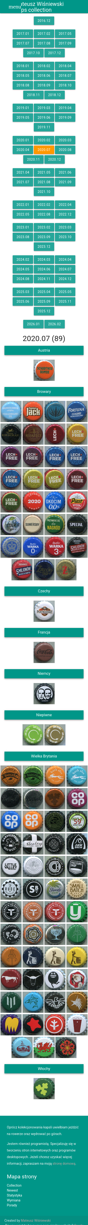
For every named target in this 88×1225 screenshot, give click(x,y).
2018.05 (22, 75)
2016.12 (44, 21)
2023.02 (44, 227)
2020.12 (54, 159)
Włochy (44, 1068)
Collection (14, 1185)
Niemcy (44, 673)
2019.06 (44, 117)
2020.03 (65, 140)
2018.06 (44, 75)
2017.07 (22, 43)
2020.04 (22, 150)
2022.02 (44, 205)
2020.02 (44, 140)
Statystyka (14, 1195)
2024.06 (44, 269)
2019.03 (44, 108)
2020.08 (65, 150)
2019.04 (65, 108)
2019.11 (44, 127)
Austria (44, 350)
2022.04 (65, 205)
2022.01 (22, 205)
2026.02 (54, 324)
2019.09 (65, 117)
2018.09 (44, 85)
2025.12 (44, 311)
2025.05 (65, 292)
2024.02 (22, 259)
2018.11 (33, 95)
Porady (12, 1205)
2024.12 (65, 279)
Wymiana (13, 1200)
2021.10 (44, 192)
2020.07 (44, 150)
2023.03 (65, 227)
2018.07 (65, 75)
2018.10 (65, 85)
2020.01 (22, 140)
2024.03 (44, 259)
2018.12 (54, 95)
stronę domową (64, 1163)
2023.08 (22, 237)
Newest (12, 1190)
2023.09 (44, 237)
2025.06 (22, 301)
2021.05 (44, 172)
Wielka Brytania (44, 756)
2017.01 (22, 34)
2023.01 (22, 227)
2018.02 (44, 66)
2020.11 (33, 159)
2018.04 (65, 66)
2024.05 (22, 269)
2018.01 (22, 66)
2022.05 (22, 214)
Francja (44, 632)
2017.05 (65, 34)
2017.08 (44, 43)
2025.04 (44, 292)
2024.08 (22, 279)
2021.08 (44, 182)
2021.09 (65, 182)
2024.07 (65, 269)
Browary (44, 391)
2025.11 (65, 301)
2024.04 (65, 259)
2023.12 (44, 246)
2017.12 (54, 53)
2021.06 (65, 172)
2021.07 (22, 182)
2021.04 (22, 172)
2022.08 (44, 214)
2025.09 (44, 301)
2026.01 (33, 324)
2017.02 (44, 34)
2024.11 (44, 279)
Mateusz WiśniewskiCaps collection (39, 7)
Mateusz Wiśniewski (36, 1220)
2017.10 (33, 53)
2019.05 (22, 117)
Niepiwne (44, 715)
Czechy (44, 591)
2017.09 (65, 43)
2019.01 (22, 108)
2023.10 (65, 237)
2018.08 (22, 85)
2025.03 (22, 292)
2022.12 (65, 214)
